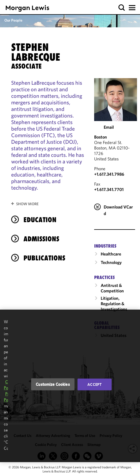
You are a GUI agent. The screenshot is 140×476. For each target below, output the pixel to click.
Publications (44, 258)
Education (39, 220)
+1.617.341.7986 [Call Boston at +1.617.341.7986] (109, 174)
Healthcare (111, 254)
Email (109, 127)
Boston (100, 137)
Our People (13, 20)
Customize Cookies (53, 384)
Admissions (41, 239)
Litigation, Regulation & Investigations (114, 303)
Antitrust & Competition (112, 288)
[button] (121, 7)
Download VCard (118, 210)
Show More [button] (27, 203)
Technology (111, 262)
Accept (94, 384)
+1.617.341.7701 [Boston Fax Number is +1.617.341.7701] (109, 189)
